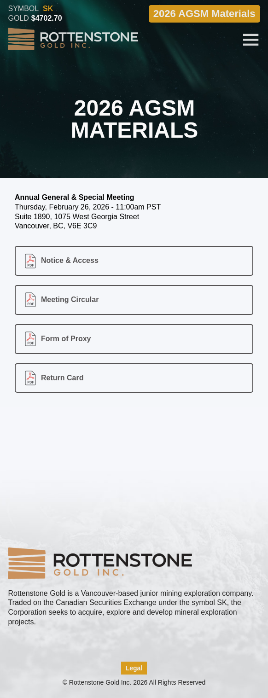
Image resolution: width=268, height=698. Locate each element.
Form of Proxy (66, 339)
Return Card (62, 378)
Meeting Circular (70, 299)
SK (48, 8)
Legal (134, 668)
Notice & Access (70, 260)
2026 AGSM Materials (204, 13)
